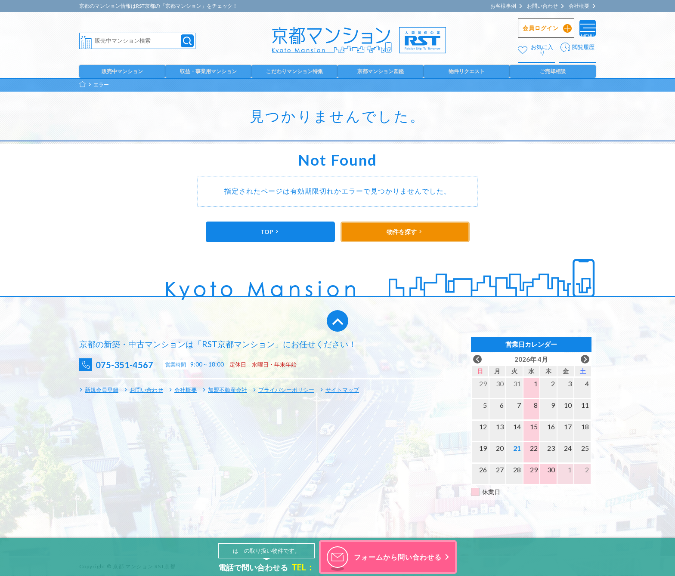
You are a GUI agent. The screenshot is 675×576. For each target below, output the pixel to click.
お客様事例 (503, 6)
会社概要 (579, 6)
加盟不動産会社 (227, 389)
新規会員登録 (101, 389)
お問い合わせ (542, 6)
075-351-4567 (131, 364)
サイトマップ (342, 389)
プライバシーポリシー (286, 389)
